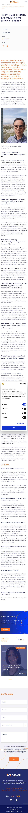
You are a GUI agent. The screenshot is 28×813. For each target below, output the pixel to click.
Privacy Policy (19, 811)
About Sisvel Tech (5, 790)
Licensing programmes (17, 788)
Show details (20, 423)
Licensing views (21, 647)
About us (8, 788)
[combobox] (2, 725)
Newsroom (13, 790)
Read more (21, 673)
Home (3, 4)
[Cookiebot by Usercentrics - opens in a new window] (20, 384)
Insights (7, 4)
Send (14, 759)
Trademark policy (10, 811)
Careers (25, 790)
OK (14, 427)
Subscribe (5, 629)
